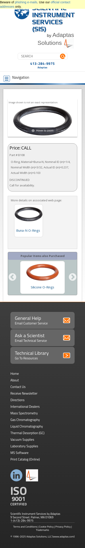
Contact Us (17, 386)
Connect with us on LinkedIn (16, 475)
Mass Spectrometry (24, 413)
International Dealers (25, 406)
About (14, 380)
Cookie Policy (46, 526)
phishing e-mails (26, 2)
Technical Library (42, 355)
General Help (42, 320)
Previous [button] (12, 277)
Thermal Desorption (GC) (27, 432)
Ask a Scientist (42, 337)
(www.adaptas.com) (63, 536)
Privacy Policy (63, 526)
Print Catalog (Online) (25, 459)
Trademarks (42, 530)
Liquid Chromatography (26, 426)
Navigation (16, 78)
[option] (42, 277)
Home (14, 373)
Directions (17, 399)
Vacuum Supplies (22, 439)
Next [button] (72, 277)
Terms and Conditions (25, 526)
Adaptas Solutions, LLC (39, 536)
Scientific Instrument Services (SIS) (53, 18)
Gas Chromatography (25, 419)
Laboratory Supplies (24, 446)
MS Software (19, 452)
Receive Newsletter (23, 393)
